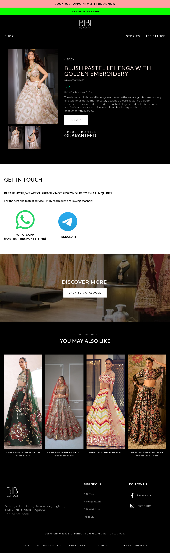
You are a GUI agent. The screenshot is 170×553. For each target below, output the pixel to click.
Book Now (106, 3)
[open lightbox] (33, 86)
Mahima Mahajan (80, 92)
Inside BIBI (89, 516)
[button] (9, 36)
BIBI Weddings (92, 509)
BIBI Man (89, 494)
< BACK (69, 59)
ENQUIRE (76, 120)
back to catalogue (85, 292)
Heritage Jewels (92, 501)
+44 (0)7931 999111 (18, 514)
